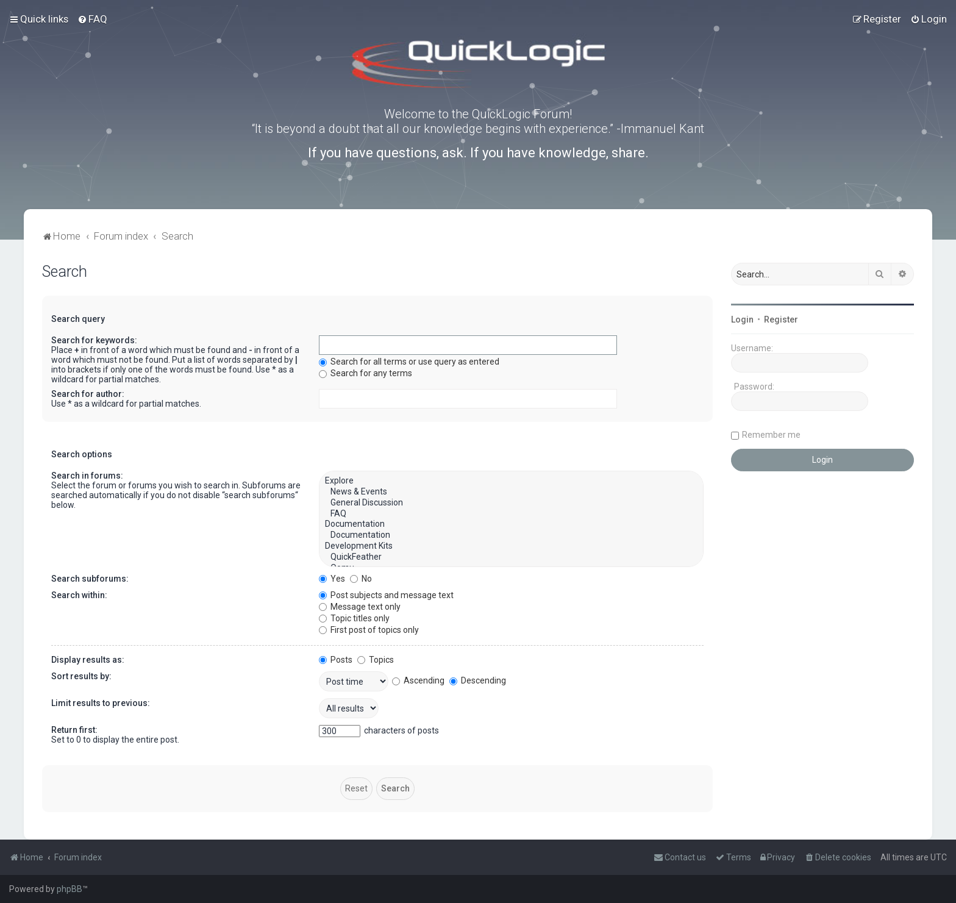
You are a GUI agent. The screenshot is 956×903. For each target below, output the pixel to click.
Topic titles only (354, 618)
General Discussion (511, 503)
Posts (335, 660)
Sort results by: (81, 676)
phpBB (69, 889)
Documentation (511, 524)
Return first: (74, 730)
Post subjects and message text (386, 595)
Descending (477, 680)
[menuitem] (92, 18)
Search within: (79, 595)
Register (781, 319)
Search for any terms (365, 373)
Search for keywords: (94, 340)
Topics (375, 660)
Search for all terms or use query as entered (409, 361)
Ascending (418, 680)
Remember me (771, 435)
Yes (332, 579)
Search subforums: (90, 579)
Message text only (360, 607)
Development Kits (511, 546)
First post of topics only (369, 630)
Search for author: (87, 394)
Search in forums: (87, 475)
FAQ (511, 514)
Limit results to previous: (100, 703)
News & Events (511, 492)
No (361, 579)
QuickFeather (511, 557)
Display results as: (87, 660)
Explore (511, 481)
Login (742, 319)
